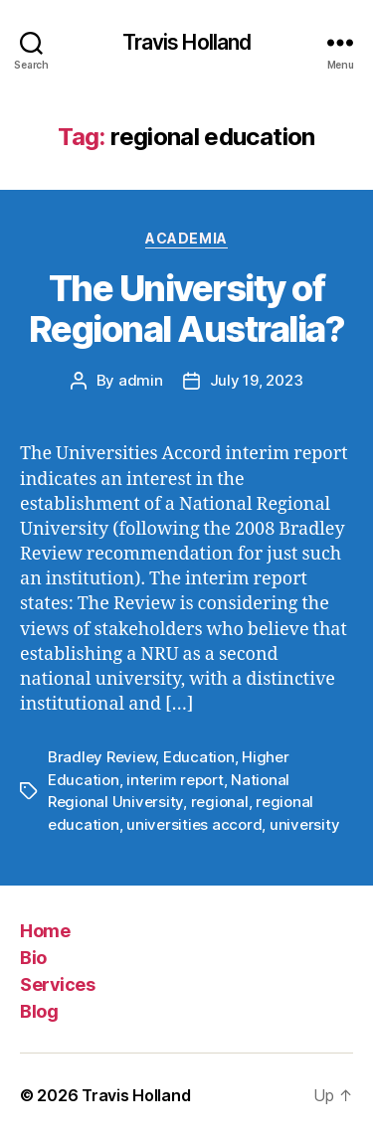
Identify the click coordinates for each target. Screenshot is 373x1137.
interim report (174, 779)
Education (199, 756)
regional (220, 801)
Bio (33, 957)
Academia (186, 238)
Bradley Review (101, 756)
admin (140, 380)
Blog (39, 1011)
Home (45, 930)
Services (57, 984)
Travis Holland (187, 42)
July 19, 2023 (256, 380)
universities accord (194, 824)
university (304, 824)
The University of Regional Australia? (187, 308)
